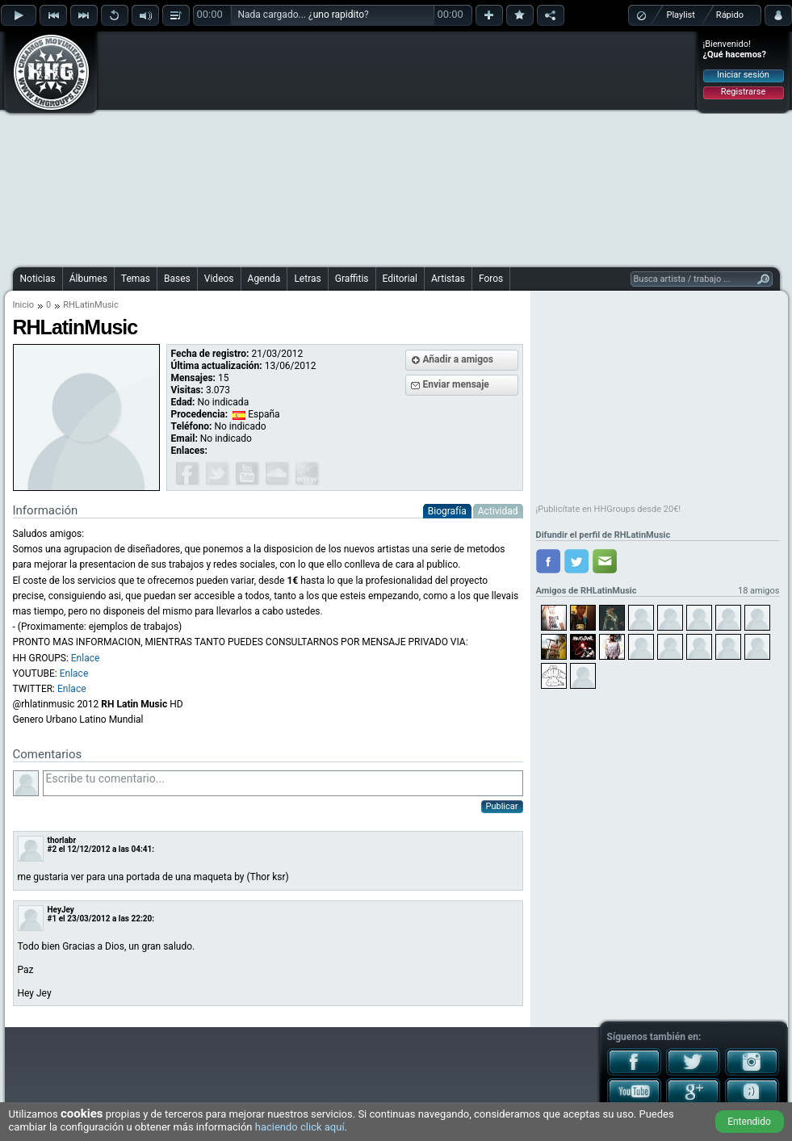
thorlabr (62, 840)
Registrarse (743, 91)
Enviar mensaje (456, 384)
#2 (52, 849)
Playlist (681, 15)
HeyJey (61, 909)
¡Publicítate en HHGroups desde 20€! (608, 509)
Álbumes (88, 278)
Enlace (85, 658)
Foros (491, 278)
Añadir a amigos (458, 359)
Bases (177, 278)
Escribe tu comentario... (283, 783)
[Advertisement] (357, 147)
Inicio (23, 305)
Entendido (749, 1121)
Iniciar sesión (743, 74)
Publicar (502, 806)
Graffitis (352, 278)
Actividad (498, 511)
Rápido (730, 15)
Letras (307, 278)
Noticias (38, 278)
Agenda (264, 278)
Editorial (400, 278)
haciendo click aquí (300, 1127)
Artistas (448, 278)
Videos (219, 278)
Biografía (447, 511)
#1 (52, 918)
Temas (135, 278)
